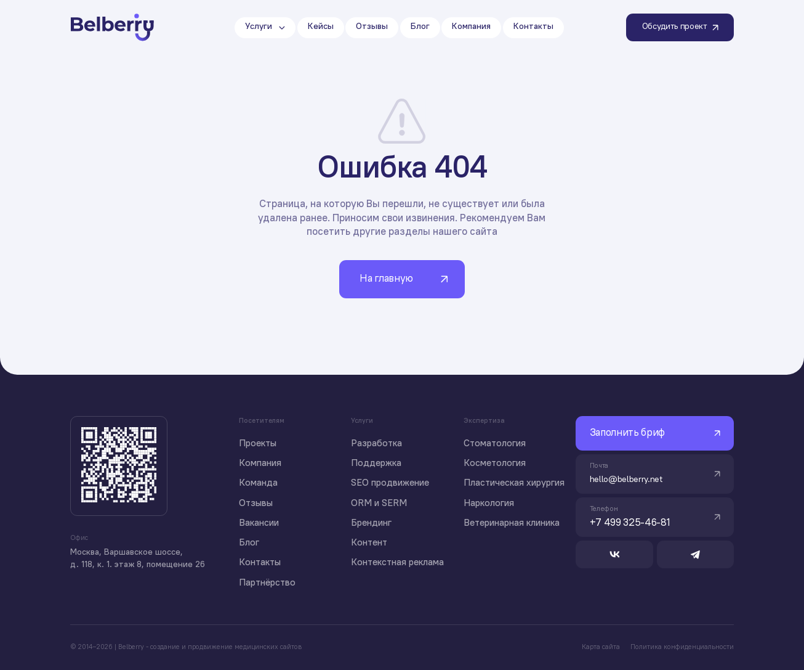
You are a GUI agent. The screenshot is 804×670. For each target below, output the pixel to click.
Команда (258, 483)
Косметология (495, 463)
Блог (249, 543)
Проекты (257, 444)
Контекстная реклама (397, 563)
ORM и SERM (379, 504)
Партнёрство (267, 583)
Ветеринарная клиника (512, 523)
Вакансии (259, 523)
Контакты (260, 563)
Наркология (489, 504)
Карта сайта (601, 647)
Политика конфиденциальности (682, 647)
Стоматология (495, 444)
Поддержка (376, 463)
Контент (369, 543)
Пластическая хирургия (514, 483)
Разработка (376, 444)
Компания (260, 463)
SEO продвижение (390, 483)
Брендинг (371, 523)
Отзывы (256, 504)
